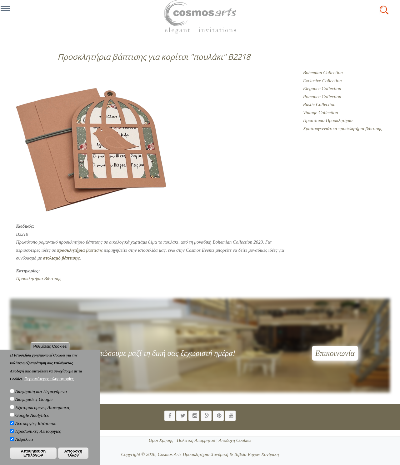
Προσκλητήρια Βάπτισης (38, 278)
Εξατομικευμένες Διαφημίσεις (42, 413)
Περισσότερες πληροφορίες (49, 385)
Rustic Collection (319, 104)
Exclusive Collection (322, 80)
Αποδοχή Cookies (234, 440)
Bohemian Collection (323, 72)
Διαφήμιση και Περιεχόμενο (41, 397)
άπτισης (61, 257)
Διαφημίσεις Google (33, 405)
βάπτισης (80, 250)
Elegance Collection (322, 88)
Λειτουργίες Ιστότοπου (35, 429)
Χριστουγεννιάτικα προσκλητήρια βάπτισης (342, 128)
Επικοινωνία (335, 353)
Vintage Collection (320, 112)
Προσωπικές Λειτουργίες (38, 437)
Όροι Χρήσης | (162, 440)
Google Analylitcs (32, 421)
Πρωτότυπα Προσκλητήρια (328, 120)
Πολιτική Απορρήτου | (197, 440)
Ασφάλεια (24, 445)
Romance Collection (322, 96)
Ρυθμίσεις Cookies (50, 352)
